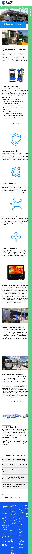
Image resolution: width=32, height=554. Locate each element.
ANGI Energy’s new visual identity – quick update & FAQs (12, 536)
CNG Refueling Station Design (12, 497)
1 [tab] (13, 123)
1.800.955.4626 (9, 542)
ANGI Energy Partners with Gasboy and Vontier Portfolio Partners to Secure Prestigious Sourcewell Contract (22, 538)
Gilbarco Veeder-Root (19, 331)
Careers (27, 505)
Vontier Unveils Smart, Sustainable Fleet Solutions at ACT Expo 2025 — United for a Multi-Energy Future (22, 516)
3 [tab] (18, 123)
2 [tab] (16, 123)
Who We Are (27, 515)
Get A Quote (30, 12)
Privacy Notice (27, 509)
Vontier (4, 511)
